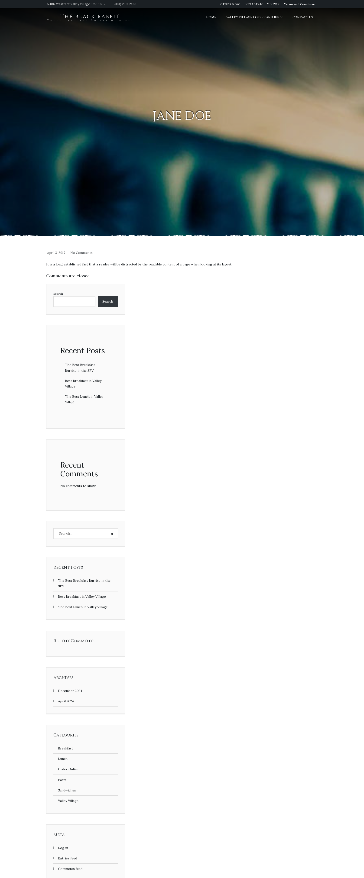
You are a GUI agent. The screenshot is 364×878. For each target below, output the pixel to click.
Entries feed (67, 858)
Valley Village (68, 801)
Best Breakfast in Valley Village (82, 596)
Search (58, 293)
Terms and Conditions (299, 4)
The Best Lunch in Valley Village (83, 607)
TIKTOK (273, 4)
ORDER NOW (230, 4)
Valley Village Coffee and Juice (254, 17)
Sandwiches (67, 790)
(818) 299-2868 (125, 4)
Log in (63, 848)
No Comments (81, 253)
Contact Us (302, 17)
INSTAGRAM (253, 4)
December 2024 (70, 691)
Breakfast (65, 748)
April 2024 (66, 701)
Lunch (63, 759)
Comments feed (70, 869)
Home (211, 17)
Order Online (68, 769)
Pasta (62, 780)
